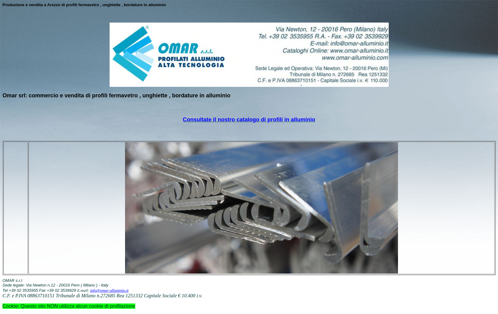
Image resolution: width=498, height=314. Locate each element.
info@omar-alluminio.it (109, 290)
